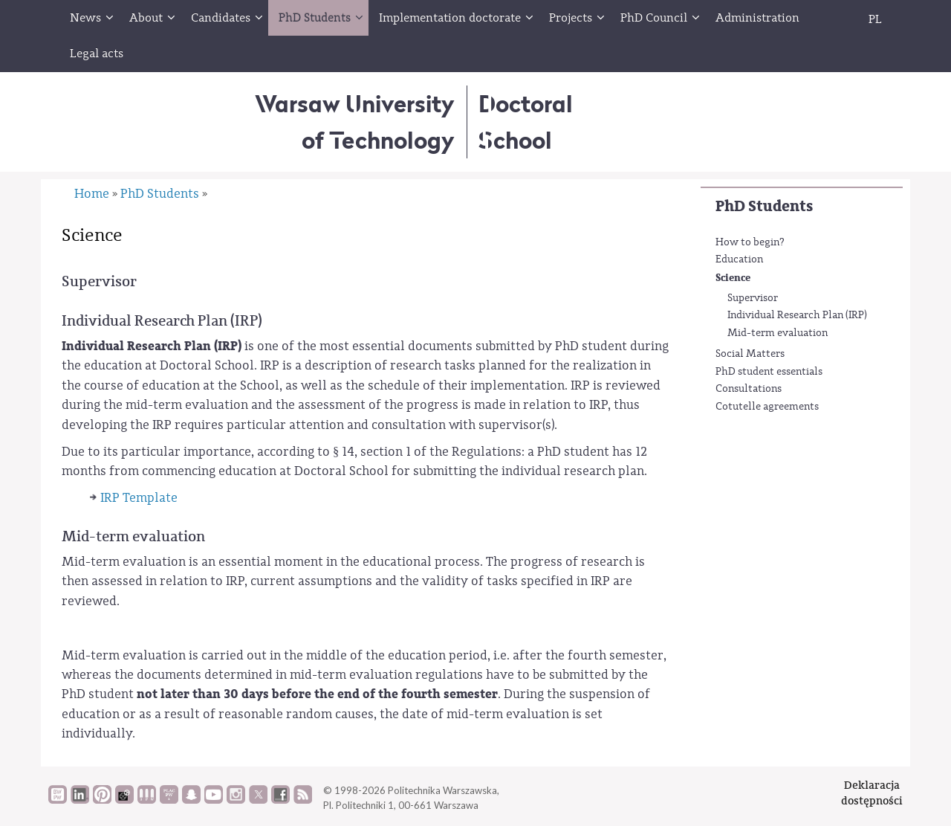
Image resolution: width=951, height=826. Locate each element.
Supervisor (752, 298)
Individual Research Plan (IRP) (797, 315)
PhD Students (764, 206)
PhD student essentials (768, 371)
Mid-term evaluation (777, 333)
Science (732, 278)
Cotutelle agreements (767, 406)
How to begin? (750, 242)
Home (91, 193)
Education (739, 259)
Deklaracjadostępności (872, 793)
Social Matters (750, 354)
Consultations (748, 389)
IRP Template (139, 498)
